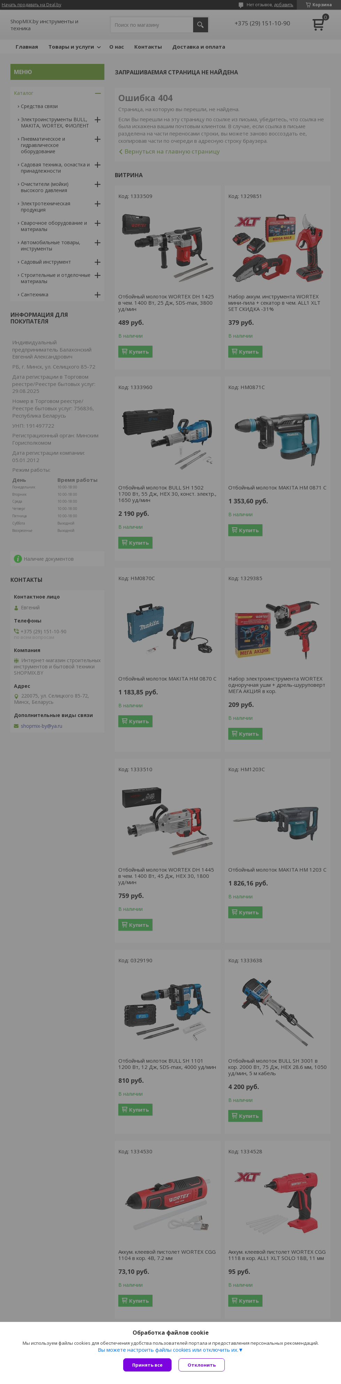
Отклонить (202, 1365)
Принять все (147, 1365)
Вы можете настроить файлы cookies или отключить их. (168, 1349)
